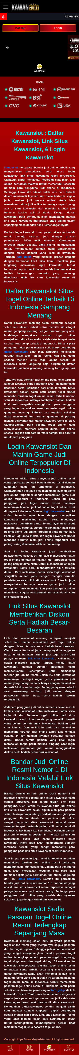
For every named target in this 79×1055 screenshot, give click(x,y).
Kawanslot (11, 167)
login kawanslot (54, 511)
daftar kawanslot (16, 351)
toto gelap (58, 990)
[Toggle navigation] (6, 7)
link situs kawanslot (41, 658)
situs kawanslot (29, 878)
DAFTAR (20, 28)
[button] (7, 47)
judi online (24, 256)
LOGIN (58, 28)
